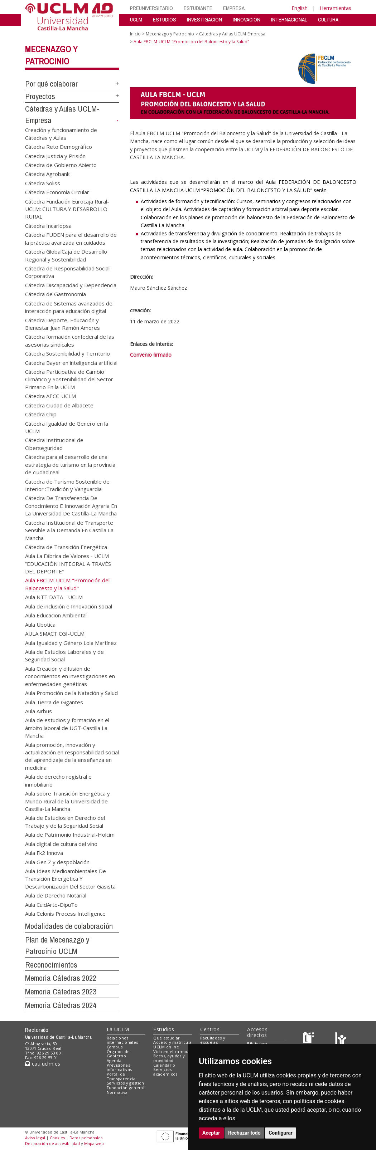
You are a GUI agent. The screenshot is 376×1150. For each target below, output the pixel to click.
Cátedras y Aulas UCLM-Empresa (232, 34)
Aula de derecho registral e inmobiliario (58, 780)
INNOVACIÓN (246, 19)
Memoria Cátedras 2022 (60, 978)
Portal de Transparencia (121, 1076)
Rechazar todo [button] (244, 1133)
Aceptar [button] (211, 1133)
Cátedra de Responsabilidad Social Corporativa (67, 272)
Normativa (117, 1092)
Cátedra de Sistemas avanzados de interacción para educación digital (68, 306)
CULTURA (328, 19)
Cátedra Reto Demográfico (58, 146)
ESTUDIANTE (198, 8)
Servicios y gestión (125, 1083)
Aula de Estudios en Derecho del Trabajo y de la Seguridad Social (65, 821)
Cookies (57, 1137)
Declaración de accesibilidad (52, 1143)
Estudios (163, 1029)
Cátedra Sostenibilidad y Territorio (67, 353)
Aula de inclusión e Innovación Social (68, 606)
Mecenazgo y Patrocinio (170, 34)
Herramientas (335, 8)
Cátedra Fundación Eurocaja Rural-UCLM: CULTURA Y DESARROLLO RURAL (67, 208)
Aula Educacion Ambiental (56, 615)
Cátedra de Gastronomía (55, 294)
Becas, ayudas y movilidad (169, 1058)
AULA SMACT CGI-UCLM (55, 633)
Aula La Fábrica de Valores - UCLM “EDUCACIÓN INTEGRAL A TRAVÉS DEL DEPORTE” (68, 563)
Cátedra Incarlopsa (48, 225)
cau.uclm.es (42, 1063)
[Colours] (341, 1039)
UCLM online (166, 1046)
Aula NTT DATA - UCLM (54, 597)
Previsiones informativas (119, 1067)
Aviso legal (35, 1137)
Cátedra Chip (41, 414)
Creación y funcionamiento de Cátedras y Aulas (61, 133)
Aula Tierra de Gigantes (54, 701)
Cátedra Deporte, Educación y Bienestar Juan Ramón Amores (62, 323)
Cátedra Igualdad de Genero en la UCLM (66, 427)
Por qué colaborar (51, 83)
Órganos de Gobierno (118, 1054)
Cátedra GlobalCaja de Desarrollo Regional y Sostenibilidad (66, 255)
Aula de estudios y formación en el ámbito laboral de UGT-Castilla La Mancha (67, 727)
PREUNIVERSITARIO (151, 8)
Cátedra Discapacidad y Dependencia (70, 284)
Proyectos (40, 96)
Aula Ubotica (40, 624)
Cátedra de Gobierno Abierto (61, 164)
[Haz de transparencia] (309, 1039)
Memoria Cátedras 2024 (60, 1005)
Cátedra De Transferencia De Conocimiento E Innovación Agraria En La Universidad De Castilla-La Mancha (71, 505)
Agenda (114, 1060)
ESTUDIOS (164, 19)
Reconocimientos (51, 964)
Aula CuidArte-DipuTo (51, 904)
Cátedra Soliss (42, 182)
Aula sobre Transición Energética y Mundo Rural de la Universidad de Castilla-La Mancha (67, 801)
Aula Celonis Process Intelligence (65, 913)
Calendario (164, 1065)
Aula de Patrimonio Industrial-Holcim (70, 834)
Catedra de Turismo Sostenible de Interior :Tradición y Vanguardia (67, 485)
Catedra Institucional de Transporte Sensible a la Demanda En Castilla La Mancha (69, 530)
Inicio (135, 34)
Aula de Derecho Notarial (55, 895)
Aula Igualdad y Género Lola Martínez (71, 642)
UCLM (136, 19)
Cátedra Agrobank (47, 173)
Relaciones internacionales (122, 1040)
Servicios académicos (165, 1072)
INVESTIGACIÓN (204, 19)
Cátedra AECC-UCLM (50, 396)
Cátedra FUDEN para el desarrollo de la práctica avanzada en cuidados (71, 238)
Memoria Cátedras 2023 (60, 991)
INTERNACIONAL (289, 19)
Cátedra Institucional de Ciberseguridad (54, 443)
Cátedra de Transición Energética (66, 546)
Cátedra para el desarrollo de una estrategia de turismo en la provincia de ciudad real (70, 464)
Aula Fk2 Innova (44, 852)
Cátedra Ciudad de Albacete (59, 404)
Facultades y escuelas (212, 1040)
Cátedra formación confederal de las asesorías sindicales (69, 340)
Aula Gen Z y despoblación (57, 861)
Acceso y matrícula (172, 1042)
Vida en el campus (172, 1051)
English (299, 8)
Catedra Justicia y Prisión (55, 155)
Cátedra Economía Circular (57, 192)
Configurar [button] (281, 1133)
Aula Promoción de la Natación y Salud (71, 692)
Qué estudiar (166, 1038)
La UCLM (118, 1029)
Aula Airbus (38, 710)
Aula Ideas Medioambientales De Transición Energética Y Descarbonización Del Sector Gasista (70, 878)
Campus (115, 1046)
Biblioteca (257, 1043)
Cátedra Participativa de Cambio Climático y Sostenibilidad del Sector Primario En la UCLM (69, 379)
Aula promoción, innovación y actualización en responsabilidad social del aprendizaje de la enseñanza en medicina (72, 756)
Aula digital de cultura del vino (61, 843)
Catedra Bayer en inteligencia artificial (71, 362)
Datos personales (85, 1137)
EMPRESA (234, 8)
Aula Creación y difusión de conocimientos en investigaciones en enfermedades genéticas (70, 676)
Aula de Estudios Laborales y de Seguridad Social (64, 655)
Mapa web (94, 1143)
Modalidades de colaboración (69, 926)
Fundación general (126, 1087)
